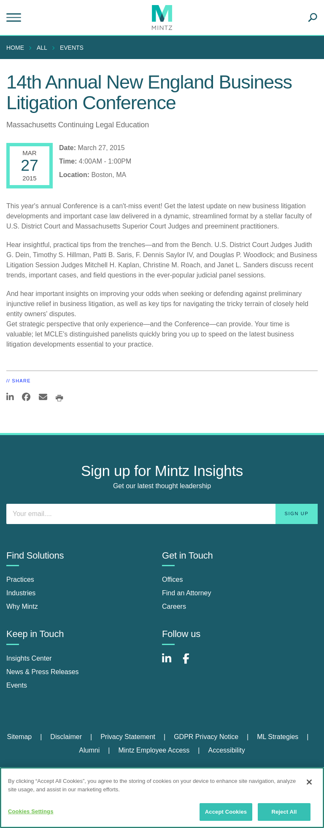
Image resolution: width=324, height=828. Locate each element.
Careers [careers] (174, 606)
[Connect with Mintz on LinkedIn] (170, 662)
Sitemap (19, 736)
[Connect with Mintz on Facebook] (191, 662)
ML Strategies (277, 736)
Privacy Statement (127, 736)
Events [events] (16, 685)
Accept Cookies (226, 812)
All (42, 47)
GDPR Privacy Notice (206, 736)
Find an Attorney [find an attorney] (186, 593)
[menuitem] (17, 48)
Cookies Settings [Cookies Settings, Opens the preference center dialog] (31, 811)
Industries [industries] (20, 593)
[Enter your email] (162, 514)
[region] (162, 797)
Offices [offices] (172, 579)
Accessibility (226, 750)
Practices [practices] (20, 579)
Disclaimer (66, 736)
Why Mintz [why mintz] (22, 606)
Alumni (89, 750)
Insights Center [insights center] (29, 658)
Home (15, 47)
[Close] (309, 782)
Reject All (284, 812)
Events (72, 47)
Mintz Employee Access (153, 750)
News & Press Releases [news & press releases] (42, 671)
